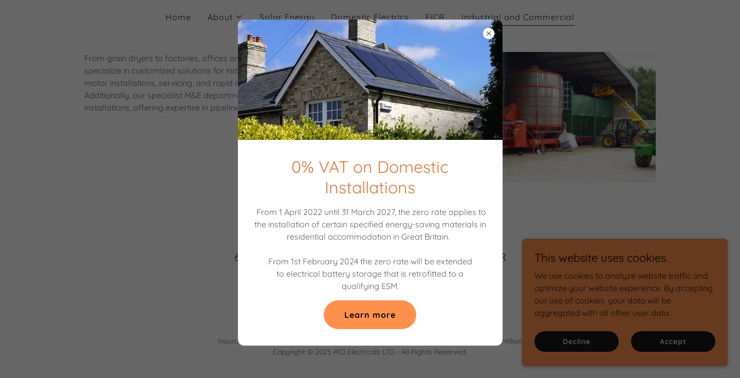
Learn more (370, 315)
